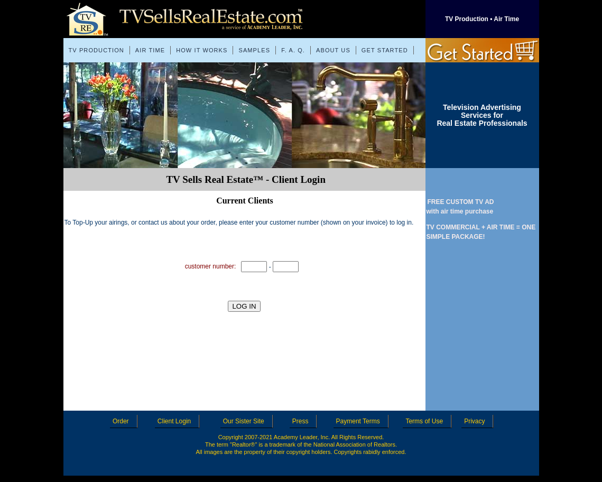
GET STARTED (385, 50)
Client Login (177, 421)
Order (123, 421)
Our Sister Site (246, 421)
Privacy (477, 421)
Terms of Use (426, 421)
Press (303, 421)
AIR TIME (150, 50)
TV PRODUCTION (96, 50)
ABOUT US (333, 50)
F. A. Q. (293, 50)
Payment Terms (360, 421)
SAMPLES (254, 50)
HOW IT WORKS (201, 50)
